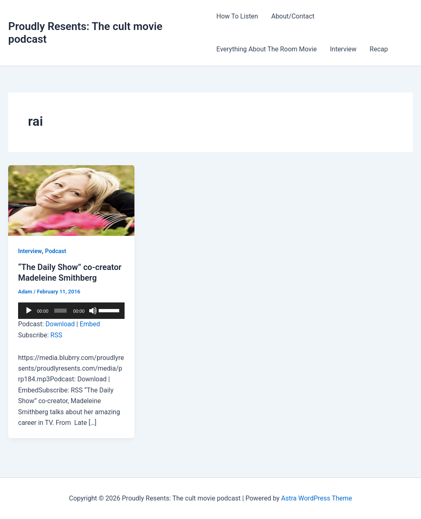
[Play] (29, 311)
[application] (71, 310)
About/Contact (293, 16)
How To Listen (237, 16)
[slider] (60, 311)
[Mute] (93, 311)
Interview (343, 49)
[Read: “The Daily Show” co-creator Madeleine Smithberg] (71, 200)
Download (60, 324)
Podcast (55, 251)
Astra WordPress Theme (316, 498)
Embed (90, 324)
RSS (56, 335)
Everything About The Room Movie (266, 49)
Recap (379, 49)
